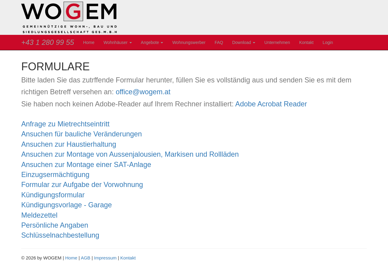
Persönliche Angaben (54, 225)
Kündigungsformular (53, 195)
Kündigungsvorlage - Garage (66, 205)
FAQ (219, 42)
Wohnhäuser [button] (118, 42)
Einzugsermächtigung (55, 175)
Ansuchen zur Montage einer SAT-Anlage (86, 165)
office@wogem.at (143, 92)
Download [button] (243, 42)
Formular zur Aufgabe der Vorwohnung (82, 185)
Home (88, 42)
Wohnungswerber (188, 42)
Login (328, 42)
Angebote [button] (152, 42)
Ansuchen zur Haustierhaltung (68, 144)
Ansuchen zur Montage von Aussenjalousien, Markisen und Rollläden (130, 154)
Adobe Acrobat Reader (271, 104)
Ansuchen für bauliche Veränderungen (81, 134)
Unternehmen (277, 42)
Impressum (105, 257)
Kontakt (306, 42)
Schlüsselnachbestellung (60, 235)
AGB (85, 257)
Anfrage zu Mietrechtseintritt (65, 124)
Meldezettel (39, 215)
